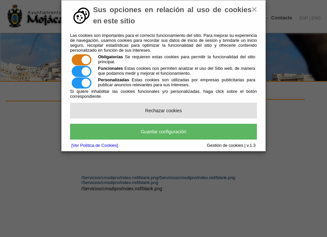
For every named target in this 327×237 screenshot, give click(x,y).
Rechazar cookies (163, 110)
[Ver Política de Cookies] (94, 145)
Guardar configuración (164, 131)
